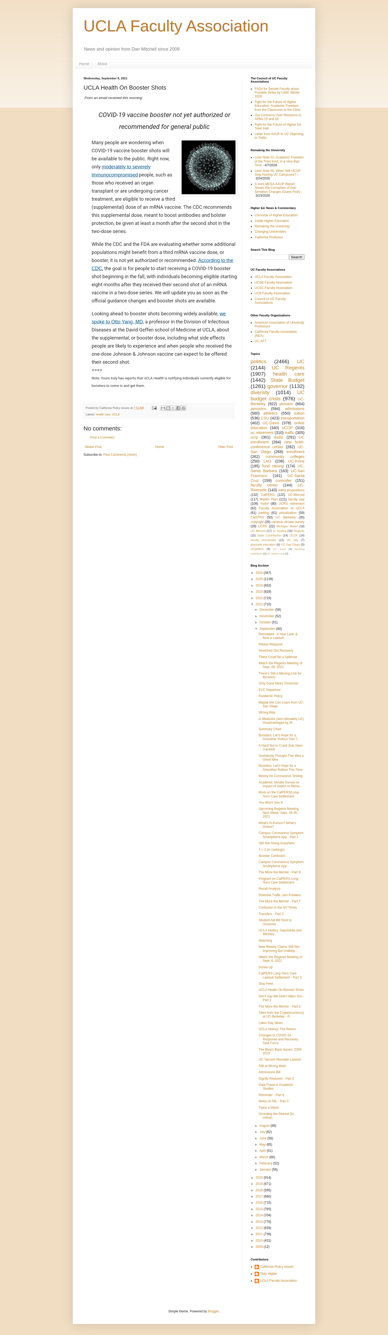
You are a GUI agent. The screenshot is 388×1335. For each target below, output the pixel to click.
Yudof (264, 504)
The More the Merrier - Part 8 (279, 872)
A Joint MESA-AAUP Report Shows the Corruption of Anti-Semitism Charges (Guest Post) (277, 188)
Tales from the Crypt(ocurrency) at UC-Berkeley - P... (281, 1014)
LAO (267, 461)
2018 (260, 1190)
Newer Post (93, 447)
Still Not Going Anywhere (277, 843)
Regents (299, 530)
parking (263, 513)
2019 (260, 1184)
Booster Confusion (272, 856)
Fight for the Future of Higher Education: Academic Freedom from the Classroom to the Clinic (278, 106)
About (102, 64)
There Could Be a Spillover (278, 657)
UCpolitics (257, 548)
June (263, 1138)
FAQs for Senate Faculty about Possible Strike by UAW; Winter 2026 (277, 92)
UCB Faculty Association (272, 293)
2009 (260, 1247)
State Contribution (269, 535)
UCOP (287, 428)
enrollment (295, 452)
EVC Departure (269, 690)
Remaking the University (272, 226)
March (264, 1157)
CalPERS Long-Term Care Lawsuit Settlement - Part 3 (280, 975)
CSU (265, 418)
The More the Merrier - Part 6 (279, 1006)
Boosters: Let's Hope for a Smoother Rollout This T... (279, 737)
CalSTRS (257, 517)
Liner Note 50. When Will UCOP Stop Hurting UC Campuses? (278, 172)
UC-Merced (296, 495)
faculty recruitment (263, 540)
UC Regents (288, 367)
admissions (294, 409)
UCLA (116, 414)
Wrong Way (267, 712)
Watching (265, 940)
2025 (260, 579)
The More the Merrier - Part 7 (279, 901)
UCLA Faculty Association (176, 26)
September (267, 629)
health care (103, 414)
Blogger (213, 1311)
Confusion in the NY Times (278, 907)
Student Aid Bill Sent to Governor (275, 922)
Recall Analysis (269, 889)
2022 (260, 598)
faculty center (264, 485)
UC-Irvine (296, 461)
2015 (260, 1209)
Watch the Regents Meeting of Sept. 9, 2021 (280, 959)
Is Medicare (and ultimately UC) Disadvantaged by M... (281, 721)
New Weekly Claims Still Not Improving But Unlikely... (279, 948)
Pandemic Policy (271, 696)
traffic (289, 432)
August (265, 1126)
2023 (260, 592)
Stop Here (266, 984)
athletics (270, 413)
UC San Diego (290, 544)
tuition (299, 413)
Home (84, 64)
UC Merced (258, 530)
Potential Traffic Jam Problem (280, 895)
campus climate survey (287, 522)
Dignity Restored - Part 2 (276, 1078)
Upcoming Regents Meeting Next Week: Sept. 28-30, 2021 (279, 812)
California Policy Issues (276, 1267)
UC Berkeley (286, 517)
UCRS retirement (291, 504)
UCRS (262, 526)
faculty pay (296, 499)
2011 (260, 1234)
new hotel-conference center (277, 444)
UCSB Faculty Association (273, 282)
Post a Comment (102, 437)
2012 (260, 1228)
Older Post (225, 447)
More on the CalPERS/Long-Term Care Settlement (279, 794)
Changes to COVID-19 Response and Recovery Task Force (278, 1039)
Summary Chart (270, 729)
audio (278, 437)
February (266, 1163)
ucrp (254, 437)
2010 (260, 1240)
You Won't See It (270, 802)
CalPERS (268, 495)
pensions (258, 409)
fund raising (273, 466)
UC (300, 361)
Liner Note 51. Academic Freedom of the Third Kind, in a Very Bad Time (279, 161)
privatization (287, 513)
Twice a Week (269, 1108)
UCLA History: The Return (277, 1029)
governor (277, 386)
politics (258, 361)
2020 (260, 1177)
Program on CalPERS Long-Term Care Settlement (279, 880)
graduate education (263, 544)
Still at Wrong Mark (272, 1066)
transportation (292, 418)
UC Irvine (279, 549)
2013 (260, 1222)
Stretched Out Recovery (276, 650)
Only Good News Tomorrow (278, 683)
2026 (260, 573)
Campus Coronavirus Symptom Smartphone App (281, 864)
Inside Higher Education (272, 221)
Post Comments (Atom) (120, 455)
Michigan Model (287, 526)
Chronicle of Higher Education (276, 215)
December (267, 610)
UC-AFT (260, 341)
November (267, 616)
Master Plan (269, 499)
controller (284, 480)
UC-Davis (271, 423)
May (262, 1144)
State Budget (287, 380)
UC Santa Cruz (276, 553)
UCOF (294, 535)
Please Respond (270, 644)
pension (286, 404)
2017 (260, 1196)
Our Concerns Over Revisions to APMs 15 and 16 (278, 117)
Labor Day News (271, 1023)
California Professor (269, 237)
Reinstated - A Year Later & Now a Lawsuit (278, 636)
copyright (257, 522)
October (265, 622)
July (262, 1132)
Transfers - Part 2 (271, 914)
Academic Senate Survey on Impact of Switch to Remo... (280, 784)
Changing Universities (270, 232)
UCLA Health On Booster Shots (281, 990)
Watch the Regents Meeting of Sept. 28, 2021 (280, 665)
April (263, 1151)
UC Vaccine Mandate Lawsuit (280, 1059)
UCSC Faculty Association (273, 288)
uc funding (279, 530)
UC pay (292, 540)
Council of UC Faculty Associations (270, 301)
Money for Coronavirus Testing (281, 776)
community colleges (285, 456)
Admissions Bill (269, 1072)
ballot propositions (291, 490)
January (265, 1169)
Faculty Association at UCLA (281, 508)
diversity (260, 392)
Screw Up (266, 967)
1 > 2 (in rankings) (272, 850)
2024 (260, 585)
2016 (260, 1203)
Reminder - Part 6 (271, 1095)
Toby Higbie (268, 1274)
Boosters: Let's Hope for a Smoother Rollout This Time (281, 767)
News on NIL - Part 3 (274, 1101)
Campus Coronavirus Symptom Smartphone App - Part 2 (281, 835)
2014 (260, 1215)
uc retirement (262, 432)
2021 (260, 604)
